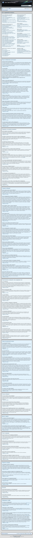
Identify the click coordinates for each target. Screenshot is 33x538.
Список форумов (5, 533)
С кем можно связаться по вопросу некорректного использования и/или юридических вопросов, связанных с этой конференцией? (24, 51)
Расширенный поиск (30, 5)
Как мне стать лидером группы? (21, 18)
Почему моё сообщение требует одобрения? (8, 45)
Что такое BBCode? (4, 49)
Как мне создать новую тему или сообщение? (8, 36)
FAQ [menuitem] (10, 8)
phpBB (24, 157)
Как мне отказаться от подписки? (21, 43)
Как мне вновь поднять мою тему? (6, 46)
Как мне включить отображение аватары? (7, 31)
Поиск (29, 5)
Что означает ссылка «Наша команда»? (22, 21)
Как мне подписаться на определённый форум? (23, 42)
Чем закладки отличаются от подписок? (22, 40)
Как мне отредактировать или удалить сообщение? (8, 37)
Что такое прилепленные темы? (6, 54)
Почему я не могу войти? (5, 18)
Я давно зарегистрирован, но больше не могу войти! (8, 19)
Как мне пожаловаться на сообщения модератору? (8, 43)
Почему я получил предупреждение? (6, 42)
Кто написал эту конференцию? (21, 49)
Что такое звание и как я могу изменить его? (7, 32)
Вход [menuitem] (30, 8)
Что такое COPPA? (4, 16)
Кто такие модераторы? (20, 16)
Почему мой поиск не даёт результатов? (22, 34)
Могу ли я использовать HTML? (6, 50)
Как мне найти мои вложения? (21, 46)
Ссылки (4, 8)
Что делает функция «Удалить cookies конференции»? (9, 22)
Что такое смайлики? (5, 51)
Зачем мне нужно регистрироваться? (7, 15)
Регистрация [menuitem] (27, 8)
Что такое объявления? (5, 53)
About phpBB (27, 504)
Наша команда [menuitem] (28, 533)
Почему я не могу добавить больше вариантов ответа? (9, 39)
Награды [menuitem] (7, 8)
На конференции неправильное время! (7, 27)
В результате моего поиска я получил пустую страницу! (24, 35)
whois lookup (27, 515)
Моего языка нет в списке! (5, 29)
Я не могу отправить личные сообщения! (22, 24)
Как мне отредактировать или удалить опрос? (8, 40)
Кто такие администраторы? (20, 15)
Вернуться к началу (5, 66)
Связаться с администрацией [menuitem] (21, 533)
